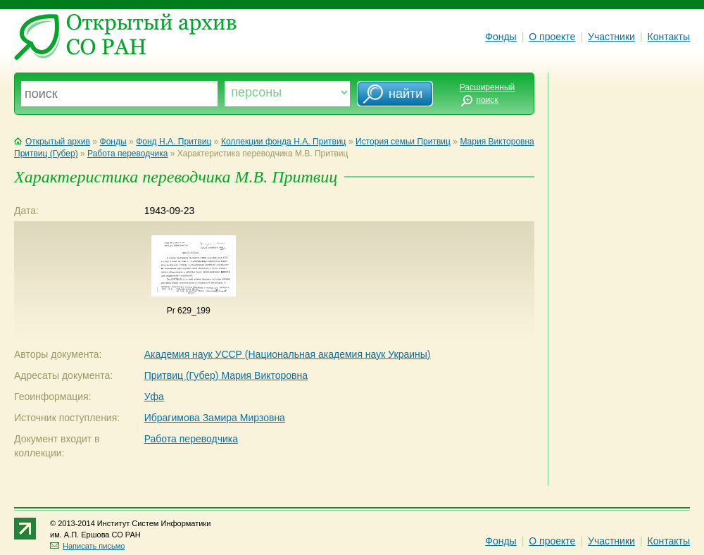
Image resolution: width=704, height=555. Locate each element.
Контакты (669, 36)
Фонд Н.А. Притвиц (173, 141)
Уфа (154, 396)
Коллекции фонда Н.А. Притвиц (283, 141)
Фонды (500, 36)
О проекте (552, 36)
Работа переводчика (127, 153)
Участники (611, 36)
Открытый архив (52, 141)
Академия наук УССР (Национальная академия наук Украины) (287, 354)
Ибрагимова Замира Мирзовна (214, 417)
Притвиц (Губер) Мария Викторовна (226, 375)
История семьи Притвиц (403, 141)
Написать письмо (87, 546)
